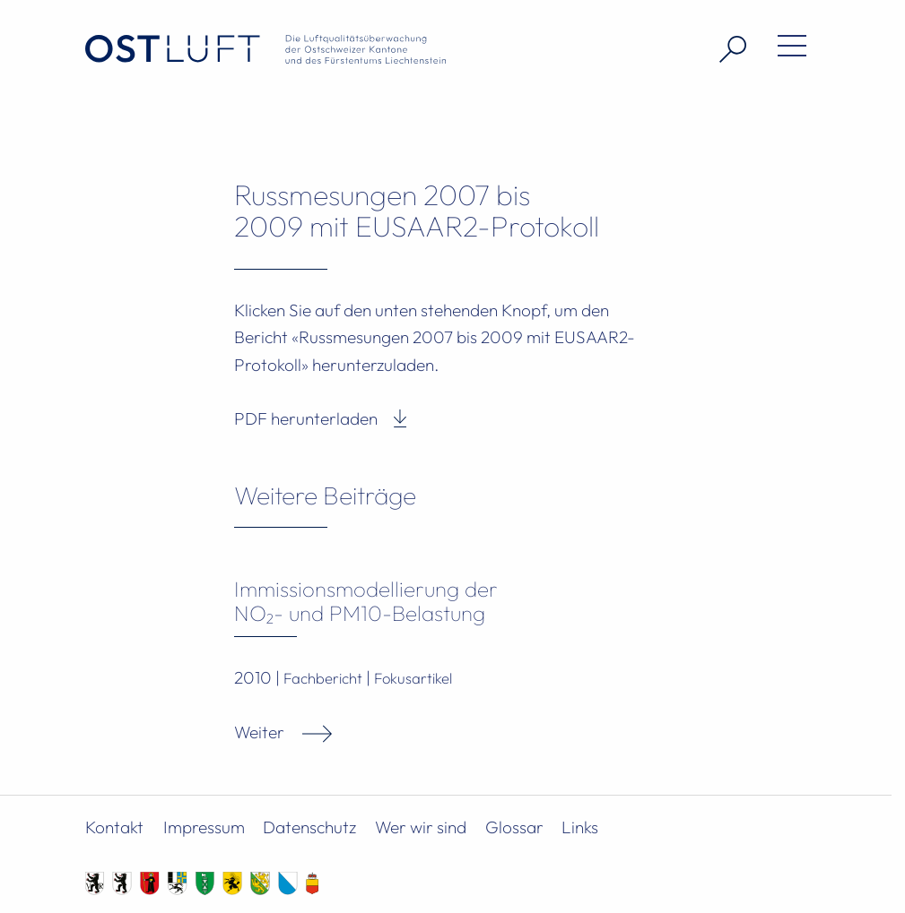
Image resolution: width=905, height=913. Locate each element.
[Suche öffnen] (726, 49)
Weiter (259, 732)
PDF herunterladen (306, 418)
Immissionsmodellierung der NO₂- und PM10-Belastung (366, 600)
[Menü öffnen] (785, 49)
